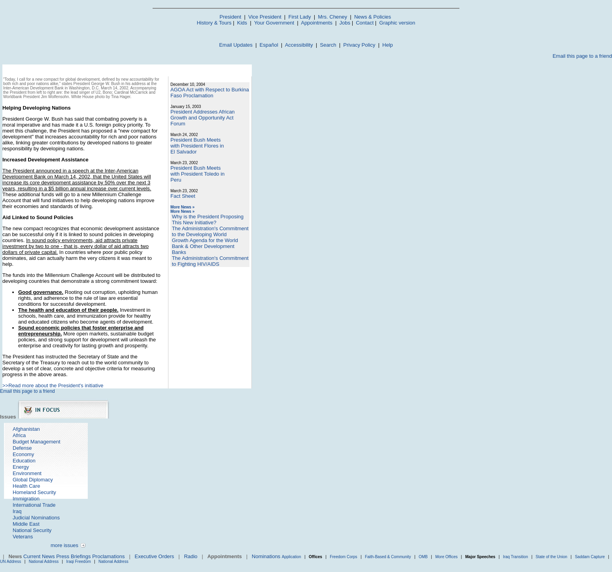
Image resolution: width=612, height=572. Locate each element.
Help (387, 45)
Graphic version (397, 23)
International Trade (34, 505)
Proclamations (108, 556)
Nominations (266, 556)
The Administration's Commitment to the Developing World (210, 231)
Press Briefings (73, 556)
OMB (423, 557)
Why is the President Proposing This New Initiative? (208, 219)
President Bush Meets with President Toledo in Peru (197, 174)
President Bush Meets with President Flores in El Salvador (197, 146)
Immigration (26, 499)
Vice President (264, 17)
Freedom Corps (343, 557)
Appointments (316, 23)
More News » (182, 207)
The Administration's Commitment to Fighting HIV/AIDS (210, 261)
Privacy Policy (359, 45)
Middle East (26, 524)
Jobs (345, 23)
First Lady (299, 17)
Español (269, 45)
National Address (44, 561)
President (230, 17)
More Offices (446, 557)
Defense (22, 448)
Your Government (274, 23)
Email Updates (236, 45)
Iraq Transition (515, 557)
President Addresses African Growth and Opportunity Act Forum (202, 118)
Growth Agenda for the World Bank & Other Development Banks (205, 246)
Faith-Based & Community (388, 557)
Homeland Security (34, 492)
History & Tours (214, 23)
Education (24, 461)
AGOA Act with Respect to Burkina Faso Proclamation (209, 92)
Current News (39, 556)
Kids (242, 23)
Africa (19, 435)
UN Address (10, 561)
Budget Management (36, 442)
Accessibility (299, 45)
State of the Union (551, 557)
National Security (32, 530)
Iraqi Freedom (78, 561)
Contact (365, 23)
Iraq (17, 511)
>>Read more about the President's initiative (52, 385)
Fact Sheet (182, 196)
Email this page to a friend (582, 56)
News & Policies (372, 17)
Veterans (23, 537)
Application (291, 557)
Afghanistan (26, 429)
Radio (190, 556)
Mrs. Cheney (332, 17)
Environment (27, 473)
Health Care (26, 486)
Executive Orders (154, 556)
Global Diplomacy (33, 480)
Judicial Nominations (36, 518)
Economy (23, 454)
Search (328, 45)
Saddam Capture (590, 557)
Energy (21, 467)
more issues (64, 545)
